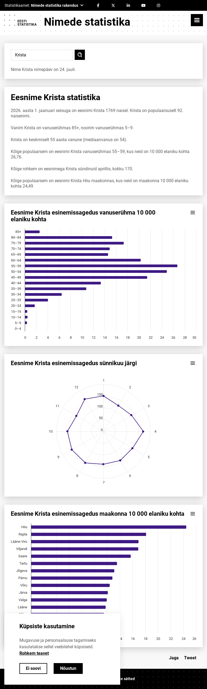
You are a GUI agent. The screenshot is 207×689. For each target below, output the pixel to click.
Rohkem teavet (34, 653)
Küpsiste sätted (121, 679)
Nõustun (68, 668)
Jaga (174, 657)
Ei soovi (33, 668)
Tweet (190, 657)
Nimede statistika (87, 22)
